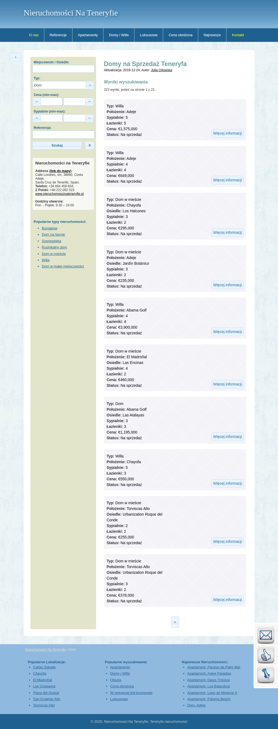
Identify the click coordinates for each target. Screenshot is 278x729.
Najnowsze (212, 35)
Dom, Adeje (196, 705)
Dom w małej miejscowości (63, 266)
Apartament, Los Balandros (208, 686)
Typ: (37, 78)
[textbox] (63, 69)
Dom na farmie (53, 234)
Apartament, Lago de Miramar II (212, 693)
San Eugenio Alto (46, 699)
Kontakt (238, 35)
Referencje (58, 35)
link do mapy (60, 171)
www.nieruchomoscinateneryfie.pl (59, 194)
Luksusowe (148, 35)
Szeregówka (51, 241)
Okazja (115, 680)
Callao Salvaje (44, 667)
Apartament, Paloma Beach (208, 699)
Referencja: (42, 128)
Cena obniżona (180, 35)
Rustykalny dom (54, 247)
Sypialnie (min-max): (49, 111)
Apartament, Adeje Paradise (209, 673)
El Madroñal (42, 680)
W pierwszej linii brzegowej (131, 693)
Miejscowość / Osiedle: (51, 62)
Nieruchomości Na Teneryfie (71, 12)
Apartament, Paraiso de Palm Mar (214, 667)
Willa (45, 260)
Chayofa (39, 673)
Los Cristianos (44, 686)
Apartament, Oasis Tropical (208, 680)
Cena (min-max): (46, 95)
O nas (34, 35)
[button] (15, 57)
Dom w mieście (54, 254)
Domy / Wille (119, 35)
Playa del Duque (46, 693)
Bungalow (49, 228)
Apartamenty (88, 35)
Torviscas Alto (44, 705)
